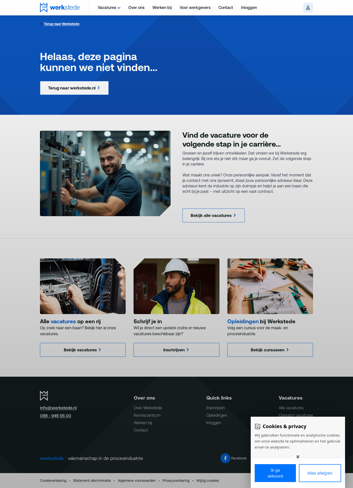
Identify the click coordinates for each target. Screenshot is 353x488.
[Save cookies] (275, 473)
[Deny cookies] (320, 473)
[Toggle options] (298, 457)
